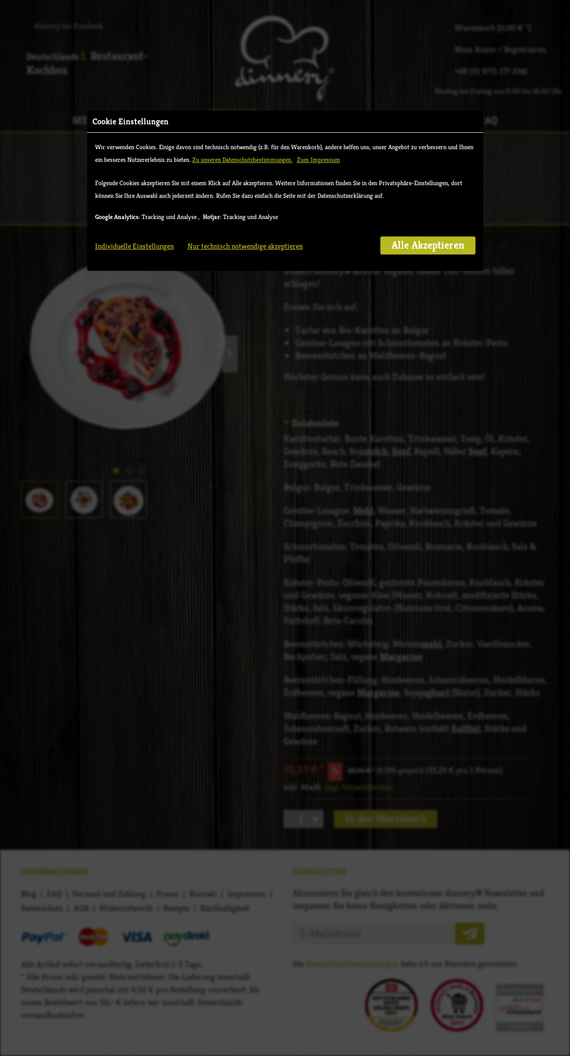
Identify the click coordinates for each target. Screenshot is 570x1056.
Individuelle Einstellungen (134, 246)
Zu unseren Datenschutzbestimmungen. (242, 159)
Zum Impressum (318, 159)
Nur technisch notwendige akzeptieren (245, 246)
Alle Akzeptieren (427, 245)
